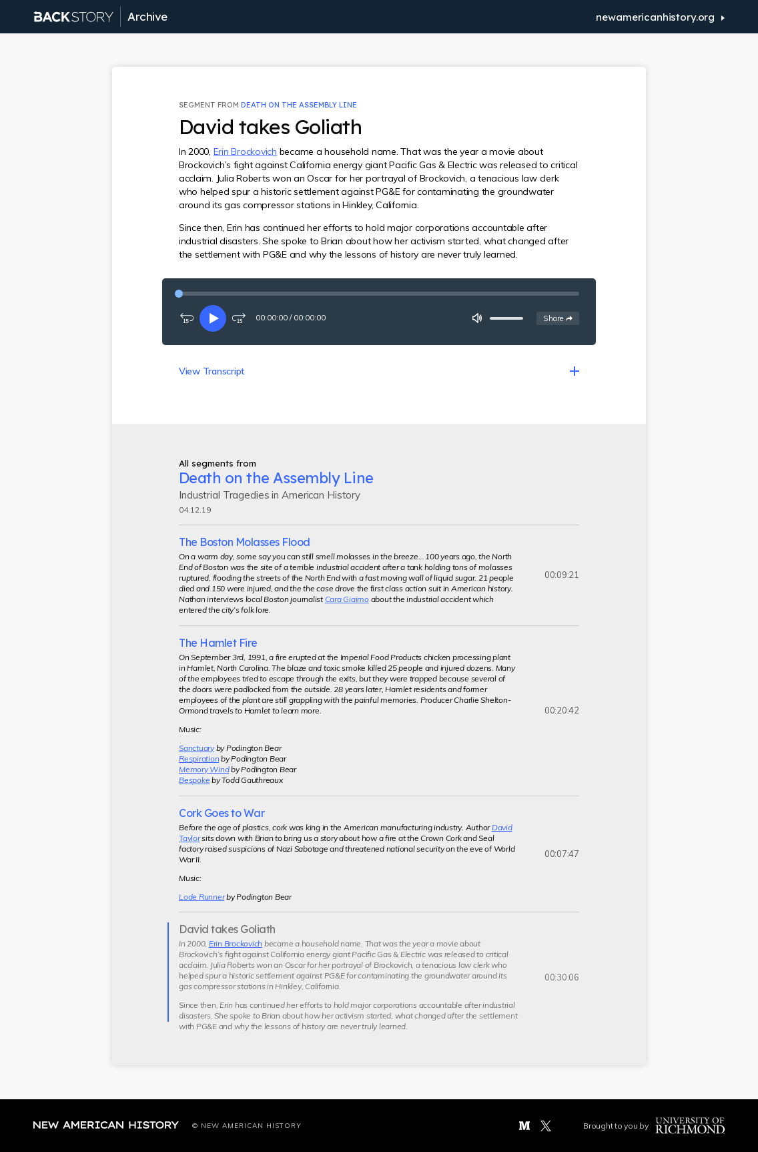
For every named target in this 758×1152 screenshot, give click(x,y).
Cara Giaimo (347, 599)
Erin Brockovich (245, 152)
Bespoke (194, 780)
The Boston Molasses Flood (244, 542)
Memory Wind (204, 769)
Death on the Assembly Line (299, 104)
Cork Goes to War (221, 813)
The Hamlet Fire (218, 642)
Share (560, 317)
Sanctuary (196, 748)
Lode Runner (201, 897)
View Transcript (211, 371)
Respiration (199, 759)
